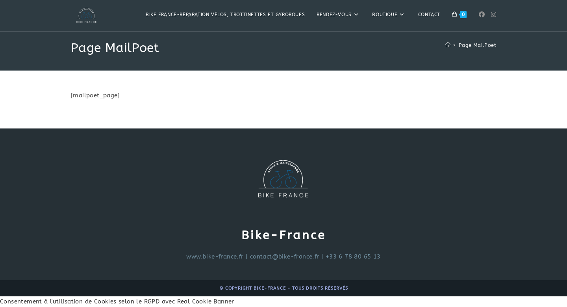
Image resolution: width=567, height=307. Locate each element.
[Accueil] (447, 45)
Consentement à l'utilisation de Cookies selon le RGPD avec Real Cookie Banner (117, 301)
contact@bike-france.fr (284, 256)
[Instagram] (493, 14)
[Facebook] (482, 14)
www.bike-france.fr (214, 256)
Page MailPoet (477, 45)
